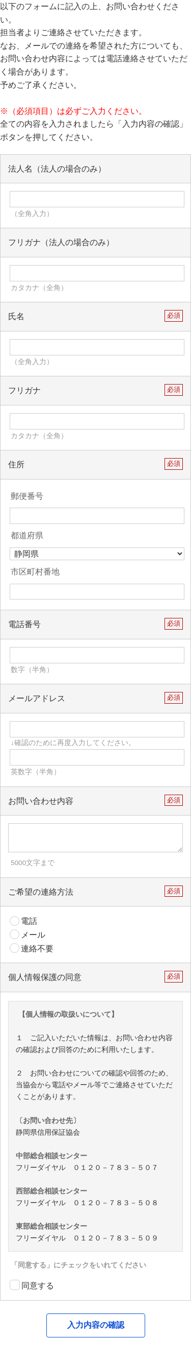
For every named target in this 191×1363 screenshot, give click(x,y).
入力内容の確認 (95, 1325)
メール (27, 934)
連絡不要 (31, 948)
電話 (23, 921)
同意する (32, 1285)
